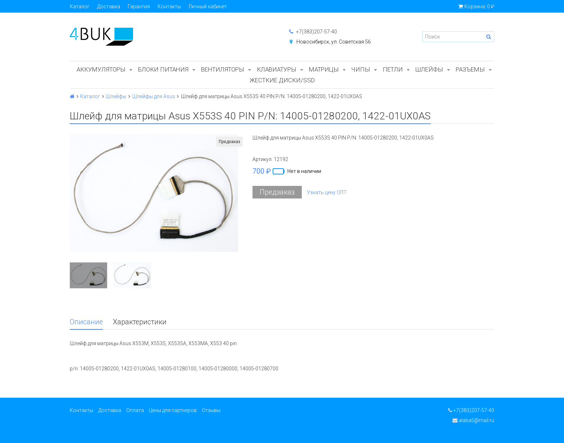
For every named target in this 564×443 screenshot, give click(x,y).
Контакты (169, 6)
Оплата (135, 410)
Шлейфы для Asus (153, 96)
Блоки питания (163, 69)
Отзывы (211, 410)
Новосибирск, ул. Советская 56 (333, 42)
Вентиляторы (222, 69)
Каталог (80, 6)
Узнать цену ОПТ (327, 192)
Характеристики (140, 322)
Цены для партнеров (173, 410)
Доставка (108, 6)
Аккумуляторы (101, 69)
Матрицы (324, 69)
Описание (86, 322)
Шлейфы (429, 69)
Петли (393, 69)
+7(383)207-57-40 (313, 31)
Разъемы (470, 69)
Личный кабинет (207, 6)
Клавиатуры (276, 69)
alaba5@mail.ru (473, 420)
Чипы (360, 69)
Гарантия (139, 6)
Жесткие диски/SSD (282, 80)
